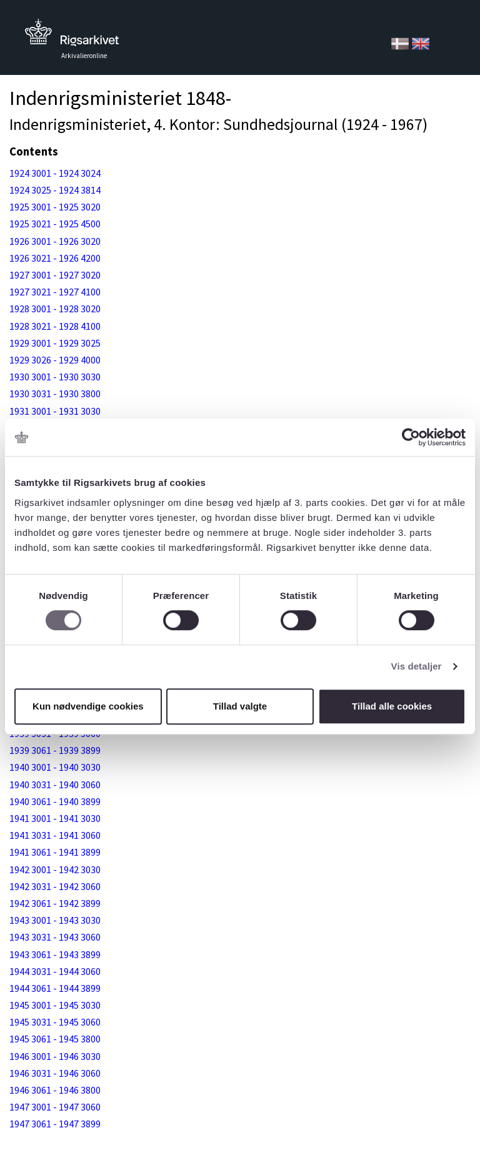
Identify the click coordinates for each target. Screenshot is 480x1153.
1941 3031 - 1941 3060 (55, 835)
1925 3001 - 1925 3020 (55, 206)
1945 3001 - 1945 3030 (55, 1005)
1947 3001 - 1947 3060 (55, 1107)
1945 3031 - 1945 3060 (55, 1022)
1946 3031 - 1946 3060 (55, 1073)
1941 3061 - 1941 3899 (55, 852)
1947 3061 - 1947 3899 (55, 1123)
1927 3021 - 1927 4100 (55, 291)
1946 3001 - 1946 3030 (55, 1056)
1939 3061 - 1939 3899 (55, 750)
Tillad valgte (240, 706)
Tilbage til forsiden (72, 36)
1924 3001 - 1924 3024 (55, 173)
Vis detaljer (416, 666)
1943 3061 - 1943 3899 (55, 954)
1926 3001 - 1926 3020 (55, 241)
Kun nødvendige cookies (88, 706)
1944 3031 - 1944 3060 (55, 971)
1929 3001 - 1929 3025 (55, 343)
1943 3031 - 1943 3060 (55, 937)
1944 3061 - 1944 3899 (55, 988)
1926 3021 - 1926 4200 (55, 258)
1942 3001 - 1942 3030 (55, 869)
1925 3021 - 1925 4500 (55, 223)
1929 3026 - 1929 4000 (55, 360)
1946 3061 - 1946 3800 (55, 1090)
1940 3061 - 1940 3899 (55, 801)
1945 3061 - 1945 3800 (55, 1038)
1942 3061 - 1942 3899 (55, 903)
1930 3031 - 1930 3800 (55, 393)
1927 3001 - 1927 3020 (55, 275)
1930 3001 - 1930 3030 (55, 376)
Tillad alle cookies (392, 706)
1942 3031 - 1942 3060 (55, 886)
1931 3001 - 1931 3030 (55, 411)
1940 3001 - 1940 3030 (55, 767)
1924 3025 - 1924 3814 (55, 190)
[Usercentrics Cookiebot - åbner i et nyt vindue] (411, 437)
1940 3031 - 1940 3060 (55, 784)
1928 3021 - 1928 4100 (55, 326)
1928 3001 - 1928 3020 (55, 308)
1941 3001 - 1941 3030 (55, 818)
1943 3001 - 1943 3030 (55, 920)
